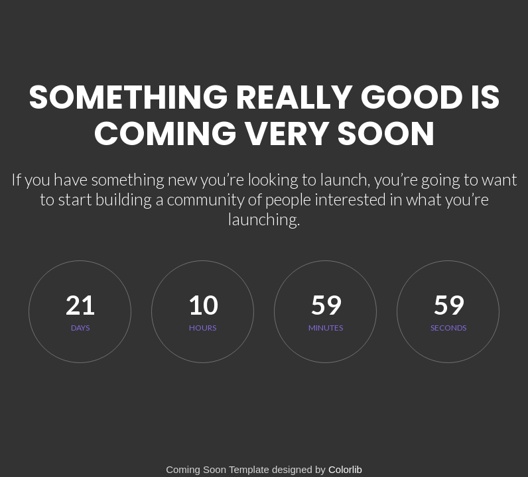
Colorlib (345, 469)
